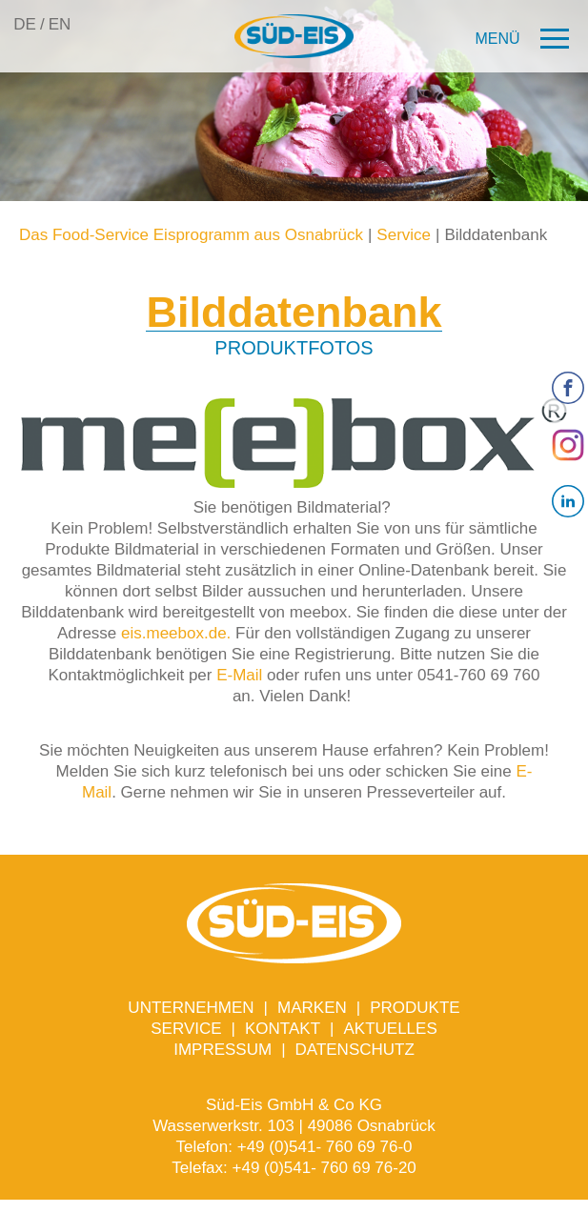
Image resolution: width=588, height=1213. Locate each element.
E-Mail (239, 675)
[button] (522, 40)
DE (24, 24)
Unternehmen (190, 1008)
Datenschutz (355, 1050)
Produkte (414, 1008)
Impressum (222, 1050)
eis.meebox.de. (176, 633)
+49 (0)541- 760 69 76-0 (325, 1147)
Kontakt (282, 1029)
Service (403, 235)
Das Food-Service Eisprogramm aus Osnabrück (191, 235)
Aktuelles (389, 1029)
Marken (312, 1008)
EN (60, 24)
